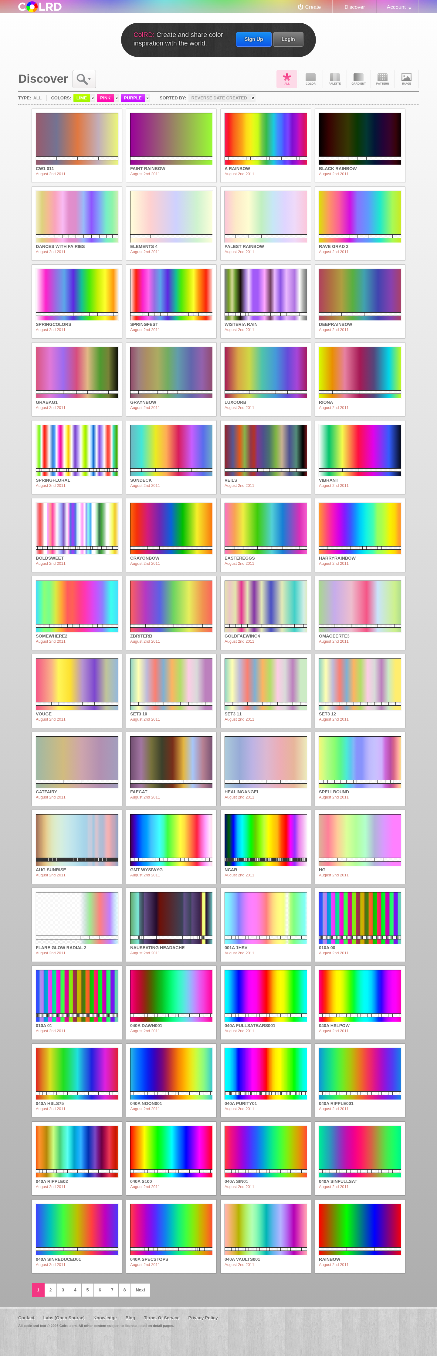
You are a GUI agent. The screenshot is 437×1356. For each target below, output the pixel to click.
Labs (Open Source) (64, 1317)
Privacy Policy (203, 1317)
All (286, 79)
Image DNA (406, 79)
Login (288, 39)
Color (310, 79)
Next (140, 1289)
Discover (354, 7)
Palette (334, 79)
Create (313, 7)
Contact (26, 1317)
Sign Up (254, 39)
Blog (130, 1317)
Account (396, 7)
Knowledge (105, 1317)
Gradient (358, 79)
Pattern (382, 79)
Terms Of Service (161, 1317)
